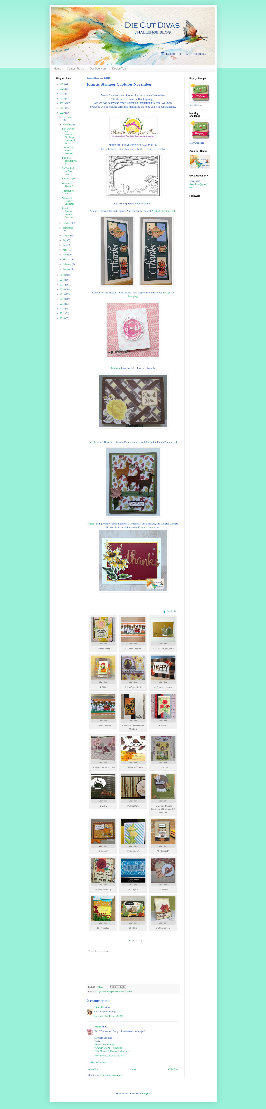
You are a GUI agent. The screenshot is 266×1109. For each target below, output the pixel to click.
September (68, 227)
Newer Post (93, 1069)
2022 (62, 103)
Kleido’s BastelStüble (104, 1044)
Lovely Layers (69, 178)
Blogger (145, 1093)
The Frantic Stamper (124, 991)
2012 (62, 308)
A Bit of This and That (163, 210)
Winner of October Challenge (68, 201)
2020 (97, 991)
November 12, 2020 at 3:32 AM (109, 1055)
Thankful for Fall (68, 192)
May (65, 250)
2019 (62, 275)
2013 (62, 304)
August (66, 235)
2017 (62, 284)
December (68, 117)
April (65, 254)
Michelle (116, 368)
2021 (62, 108)
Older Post (173, 1069)
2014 (62, 299)
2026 (62, 84)
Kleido (97, 1026)
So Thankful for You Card (68, 171)
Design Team (120, 68)
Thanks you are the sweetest (67, 150)
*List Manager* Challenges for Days (112, 1051)
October (67, 223)
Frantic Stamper (107, 991)
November (68, 124)
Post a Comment (99, 1062)
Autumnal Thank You (68, 184)
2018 (62, 280)
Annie (91, 523)
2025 (62, 89)
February (67, 264)
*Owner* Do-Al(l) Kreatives (108, 1048)
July (65, 240)
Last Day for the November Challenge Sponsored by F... (68, 135)
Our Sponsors (98, 68)
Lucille (92, 441)
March (66, 259)
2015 (62, 294)
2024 (62, 93)
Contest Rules (75, 68)
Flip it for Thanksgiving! (69, 161)
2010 (62, 318)
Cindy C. (99, 1007)
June (65, 245)
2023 (62, 98)
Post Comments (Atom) (111, 1075)
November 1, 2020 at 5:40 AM (108, 1016)
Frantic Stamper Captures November (68, 212)
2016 (62, 289)
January (67, 269)
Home (57, 68)
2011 (62, 313)
